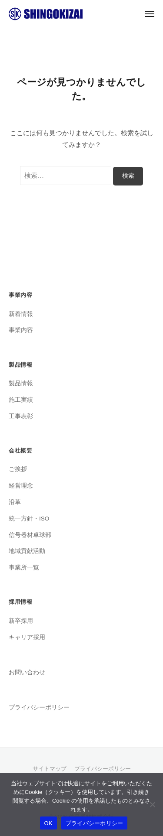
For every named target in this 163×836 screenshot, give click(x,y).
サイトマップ (50, 768)
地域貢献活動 (27, 551)
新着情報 (21, 314)
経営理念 (21, 485)
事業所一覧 (24, 567)
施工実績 (21, 400)
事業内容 (21, 330)
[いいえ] (152, 804)
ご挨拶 (18, 469)
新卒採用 (21, 621)
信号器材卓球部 (30, 535)
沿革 (15, 502)
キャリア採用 (27, 637)
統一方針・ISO (29, 518)
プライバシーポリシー (39, 707)
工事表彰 (21, 416)
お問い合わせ (27, 672)
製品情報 (21, 383)
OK (48, 823)
